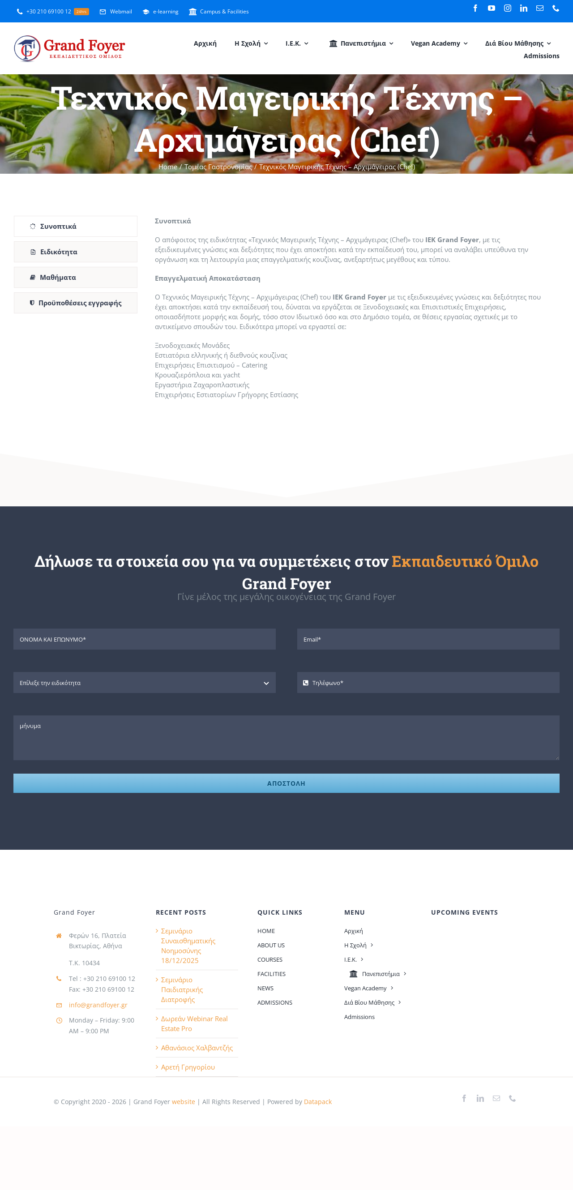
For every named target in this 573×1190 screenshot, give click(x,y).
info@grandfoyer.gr (98, 1005)
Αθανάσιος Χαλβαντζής (197, 1047)
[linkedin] (523, 8)
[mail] (539, 8)
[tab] (75, 226)
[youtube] (491, 8)
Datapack (318, 1101)
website (182, 1101)
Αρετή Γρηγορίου (188, 1066)
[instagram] (507, 8)
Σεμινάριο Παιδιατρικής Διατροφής (182, 989)
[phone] (556, 8)
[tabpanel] (351, 312)
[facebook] (475, 8)
